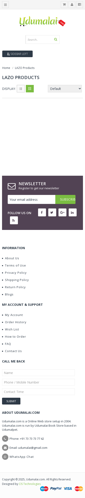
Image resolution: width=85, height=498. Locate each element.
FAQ (6, 344)
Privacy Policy (14, 273)
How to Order (14, 336)
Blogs (8, 294)
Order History (14, 322)
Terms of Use (14, 265)
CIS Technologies (30, 484)
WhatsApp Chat (22, 457)
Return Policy (14, 287)
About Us (10, 258)
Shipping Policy (15, 280)
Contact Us (12, 351)
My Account (12, 315)
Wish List (10, 329)
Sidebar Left (17, 54)
